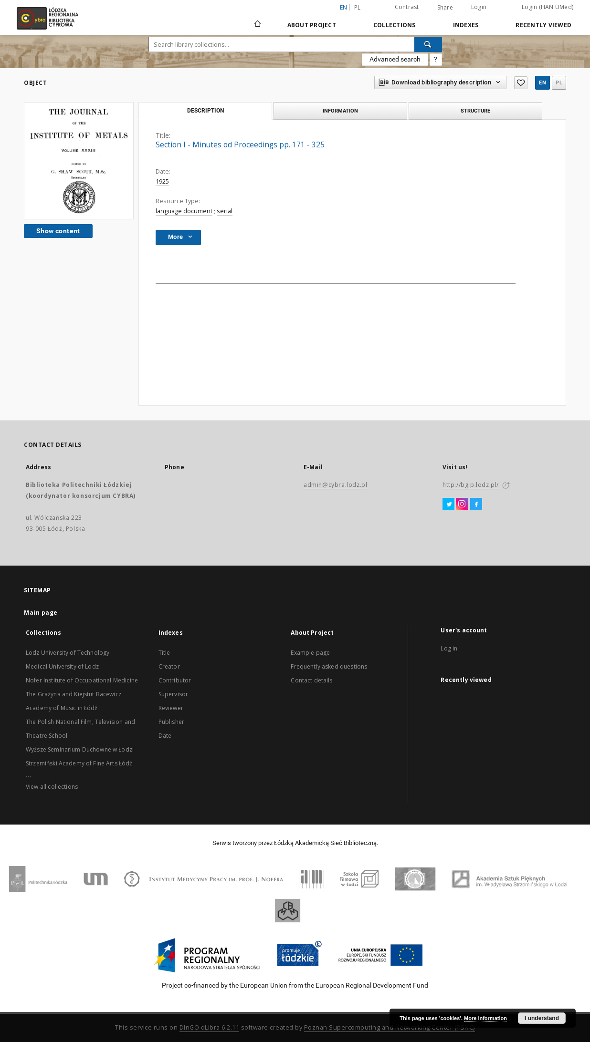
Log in (449, 648)
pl (357, 7)
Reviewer (170, 708)
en (542, 83)
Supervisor (173, 694)
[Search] (428, 44)
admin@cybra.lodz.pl (335, 485)
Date (165, 736)
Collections (394, 25)
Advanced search (395, 59)
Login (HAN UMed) (547, 7)
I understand (542, 1018)
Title (164, 653)
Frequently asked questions (329, 666)
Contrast (407, 7)
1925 (162, 181)
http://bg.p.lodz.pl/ (470, 485)
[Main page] (258, 19)
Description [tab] (205, 110)
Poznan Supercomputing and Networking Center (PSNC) (389, 1027)
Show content (58, 231)
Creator (169, 666)
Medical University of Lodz (62, 666)
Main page (41, 613)
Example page (310, 653)
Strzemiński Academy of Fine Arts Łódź (79, 763)
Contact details (311, 680)
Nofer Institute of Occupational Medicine (82, 680)
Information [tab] (340, 110)
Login (478, 7)
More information (485, 1018)
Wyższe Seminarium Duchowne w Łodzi (80, 749)
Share (445, 7)
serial (224, 211)
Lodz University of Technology (67, 653)
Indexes (466, 25)
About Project (311, 25)
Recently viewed (543, 25)
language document (184, 211)
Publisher (171, 722)
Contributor (174, 680)
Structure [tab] (475, 110)
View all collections (52, 787)
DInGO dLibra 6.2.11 (209, 1027)
